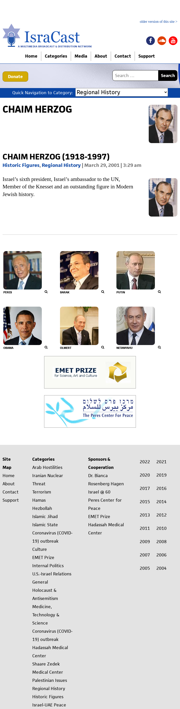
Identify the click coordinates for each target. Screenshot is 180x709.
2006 (161, 555)
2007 (145, 555)
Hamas (39, 500)
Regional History (61, 165)
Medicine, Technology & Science (45, 615)
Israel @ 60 (99, 492)
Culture (39, 549)
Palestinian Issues (49, 680)
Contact (123, 56)
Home (31, 56)
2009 (145, 541)
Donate (15, 76)
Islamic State (45, 525)
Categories (56, 56)
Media (81, 56)
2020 (145, 475)
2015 (145, 501)
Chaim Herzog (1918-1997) (56, 156)
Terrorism (41, 492)
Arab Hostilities (47, 467)
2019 (161, 475)
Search (168, 75)
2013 (145, 515)
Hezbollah (42, 508)
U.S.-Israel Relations (51, 574)
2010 (161, 528)
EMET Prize (43, 557)
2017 (145, 488)
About (101, 56)
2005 (145, 568)
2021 (161, 462)
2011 (145, 528)
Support (146, 56)
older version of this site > (158, 22)
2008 (161, 541)
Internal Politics (48, 565)
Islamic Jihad (45, 516)
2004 (161, 568)
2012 (161, 515)
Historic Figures (21, 165)
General (40, 582)
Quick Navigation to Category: (42, 92)
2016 (161, 488)
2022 (145, 462)
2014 (161, 501)
